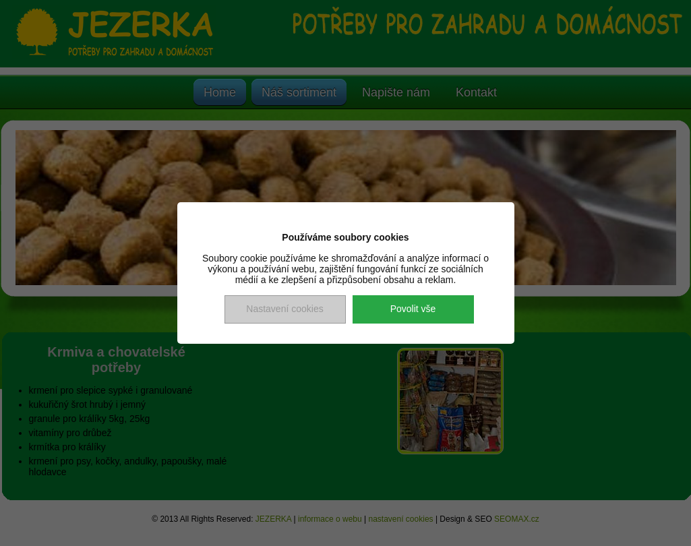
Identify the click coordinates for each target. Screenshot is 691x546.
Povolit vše (413, 308)
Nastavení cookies (284, 308)
